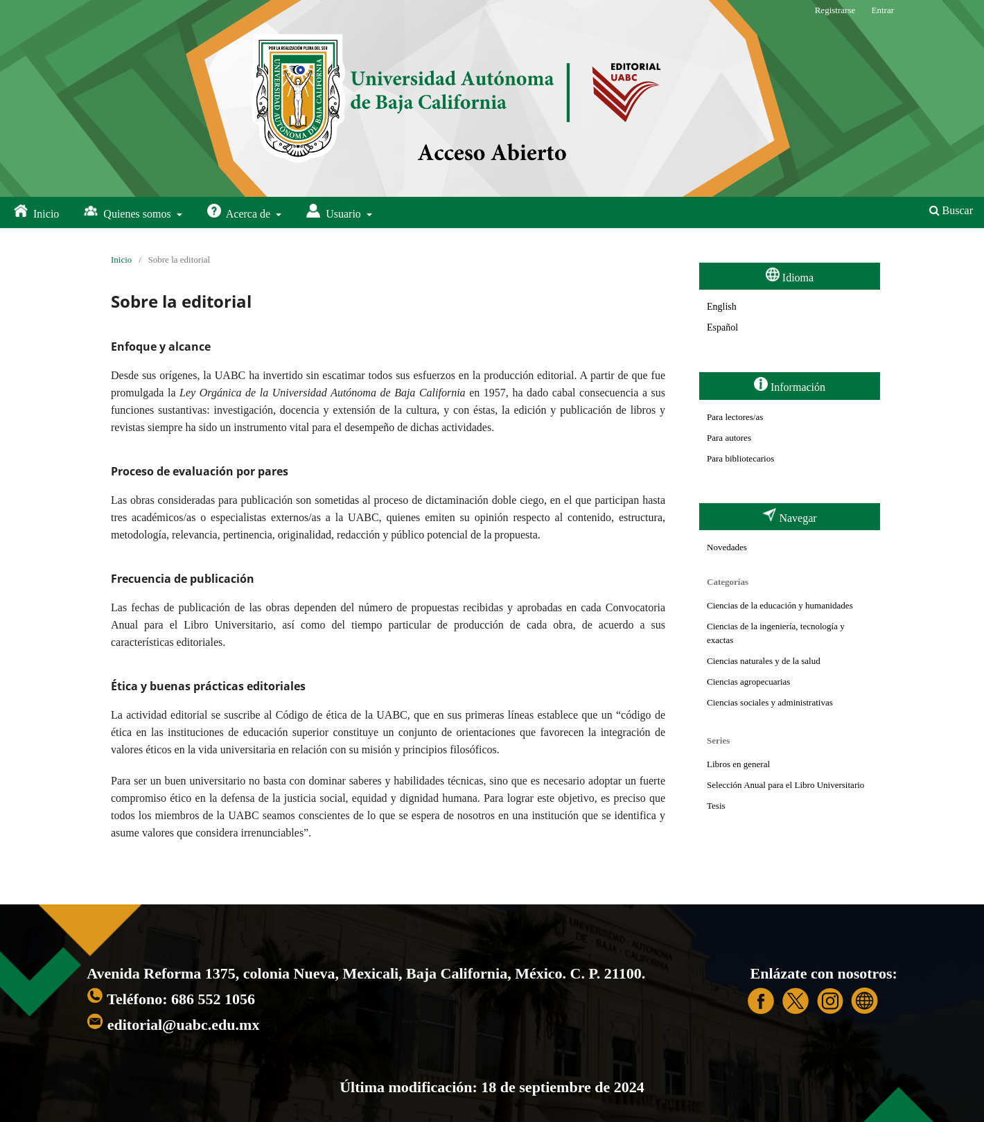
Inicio (36, 212)
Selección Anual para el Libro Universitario (785, 785)
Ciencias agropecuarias (748, 681)
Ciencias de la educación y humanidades (780, 605)
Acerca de (240, 212)
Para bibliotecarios (740, 458)
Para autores (729, 437)
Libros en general (738, 764)
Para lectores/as (735, 417)
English (722, 306)
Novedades (727, 547)
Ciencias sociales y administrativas (770, 702)
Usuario (335, 212)
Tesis (716, 805)
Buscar (951, 210)
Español (722, 327)
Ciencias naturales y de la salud (763, 661)
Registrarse (835, 10)
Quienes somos (128, 212)
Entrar (882, 10)
